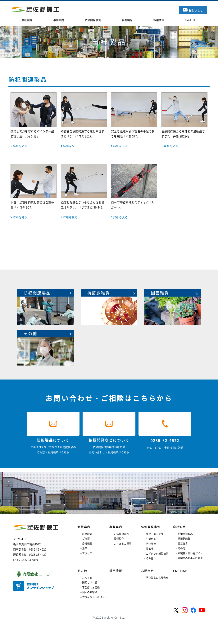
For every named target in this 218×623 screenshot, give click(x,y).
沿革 (84, 548)
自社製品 (179, 527)
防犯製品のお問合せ (157, 577)
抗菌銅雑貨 (184, 538)
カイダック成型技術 (157, 553)
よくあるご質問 (122, 543)
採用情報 (115, 571)
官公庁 (149, 548)
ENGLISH (180, 571)
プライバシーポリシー (94, 597)
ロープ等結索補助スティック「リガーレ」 (134, 192)
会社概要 (87, 543)
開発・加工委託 (154, 533)
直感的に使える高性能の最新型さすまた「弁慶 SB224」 (184, 120)
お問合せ (147, 571)
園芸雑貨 (183, 543)
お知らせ (87, 577)
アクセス (87, 553)
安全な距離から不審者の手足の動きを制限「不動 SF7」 (134, 120)
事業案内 (115, 527)
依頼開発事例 (151, 527)
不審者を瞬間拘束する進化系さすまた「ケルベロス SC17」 (84, 120)
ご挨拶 (86, 538)
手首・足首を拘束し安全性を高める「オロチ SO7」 (34, 192)
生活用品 (151, 538)
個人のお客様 (89, 592)
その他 (149, 558)
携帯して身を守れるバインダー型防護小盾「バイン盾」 (34, 120)
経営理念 (87, 533)
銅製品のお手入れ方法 (190, 558)
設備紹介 (119, 538)
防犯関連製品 (185, 533)
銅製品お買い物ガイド (190, 553)
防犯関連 (151, 543)
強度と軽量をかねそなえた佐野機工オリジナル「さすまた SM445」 (84, 192)
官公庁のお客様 (91, 587)
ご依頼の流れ (121, 533)
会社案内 (83, 527)
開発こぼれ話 (89, 582)
